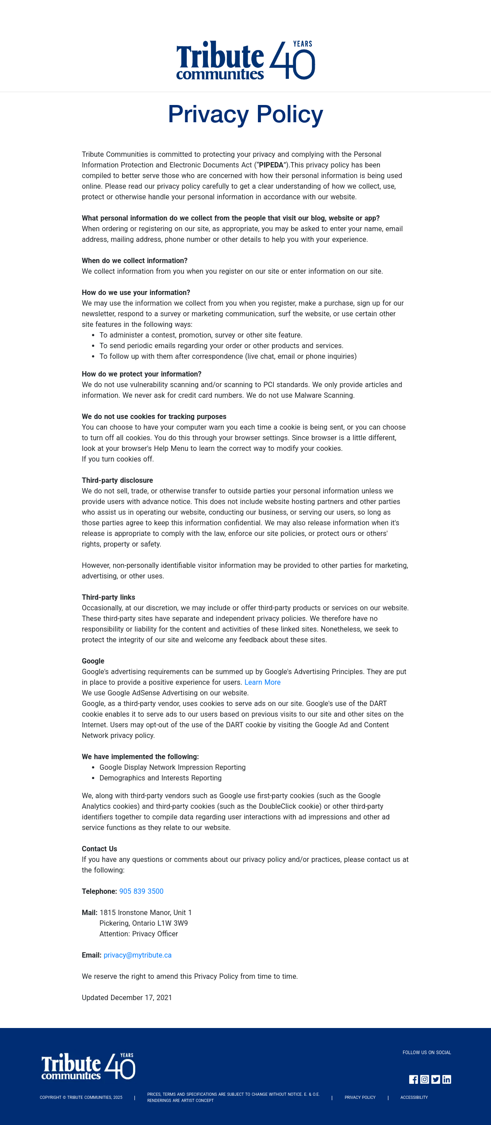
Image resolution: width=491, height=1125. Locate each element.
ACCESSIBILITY (414, 1097)
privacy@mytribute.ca (138, 955)
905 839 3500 (141, 891)
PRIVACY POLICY (360, 1097)
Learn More (263, 682)
